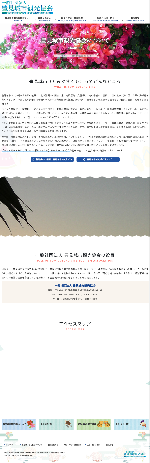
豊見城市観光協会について (18, 19)
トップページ (63, 56)
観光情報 (135, 19)
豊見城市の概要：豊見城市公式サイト (54, 159)
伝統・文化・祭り (105, 19)
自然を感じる (44, 19)
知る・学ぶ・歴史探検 (72, 19)
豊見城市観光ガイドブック (100, 159)
